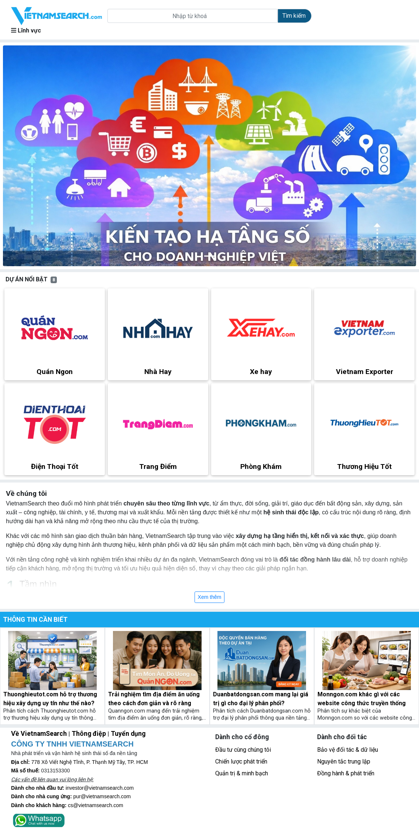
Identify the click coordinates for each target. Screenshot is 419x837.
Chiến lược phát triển (241, 761)
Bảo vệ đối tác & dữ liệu (347, 749)
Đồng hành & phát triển (345, 773)
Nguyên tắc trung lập (343, 761)
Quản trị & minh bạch (241, 773)
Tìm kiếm (294, 15)
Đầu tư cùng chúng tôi (243, 749)
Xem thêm (209, 597)
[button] (34, 155)
